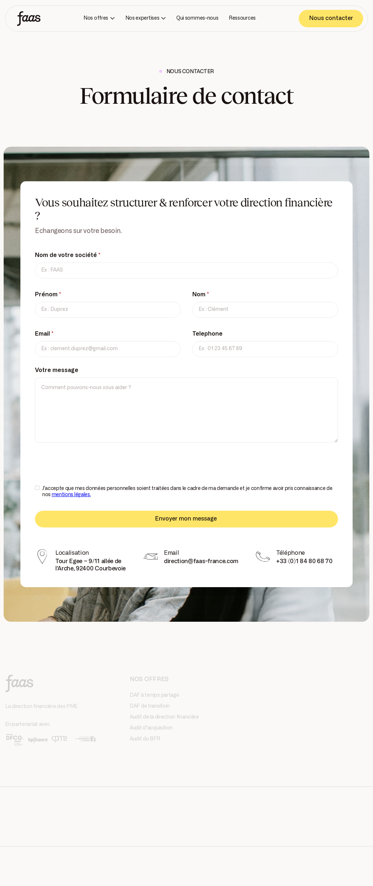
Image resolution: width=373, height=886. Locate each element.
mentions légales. (71, 494)
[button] (99, 18)
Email (44, 334)
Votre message (56, 370)
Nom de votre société (68, 255)
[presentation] (90, 468)
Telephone (207, 334)
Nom (200, 294)
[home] (28, 18)
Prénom (48, 294)
